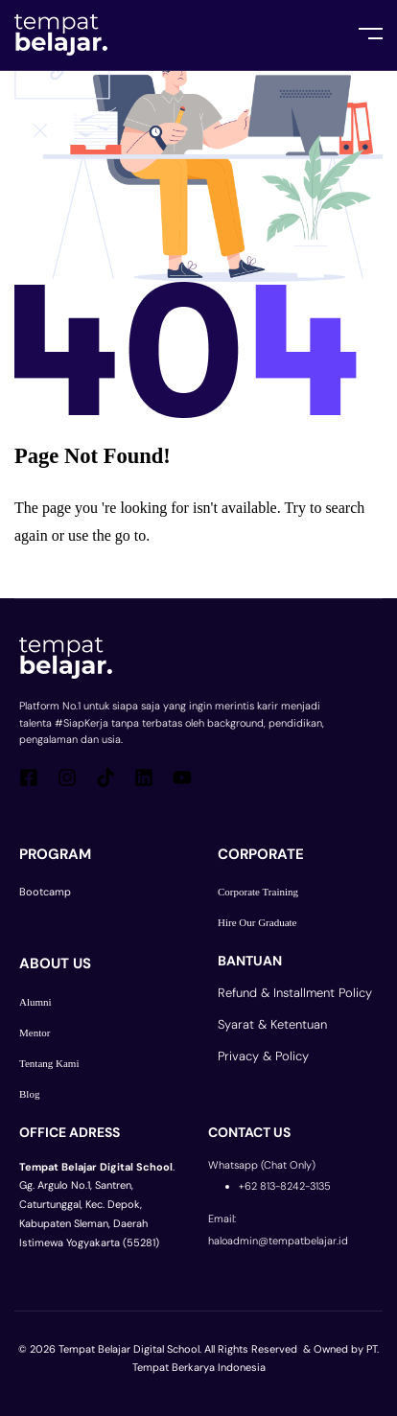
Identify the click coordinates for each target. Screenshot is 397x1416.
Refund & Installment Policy (295, 993)
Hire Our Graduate (257, 922)
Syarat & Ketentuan (272, 1024)
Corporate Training (258, 891)
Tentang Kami (49, 1063)
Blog (29, 1094)
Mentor (34, 1032)
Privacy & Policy (263, 1056)
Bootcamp (45, 891)
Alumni (35, 1002)
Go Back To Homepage (112, 574)
